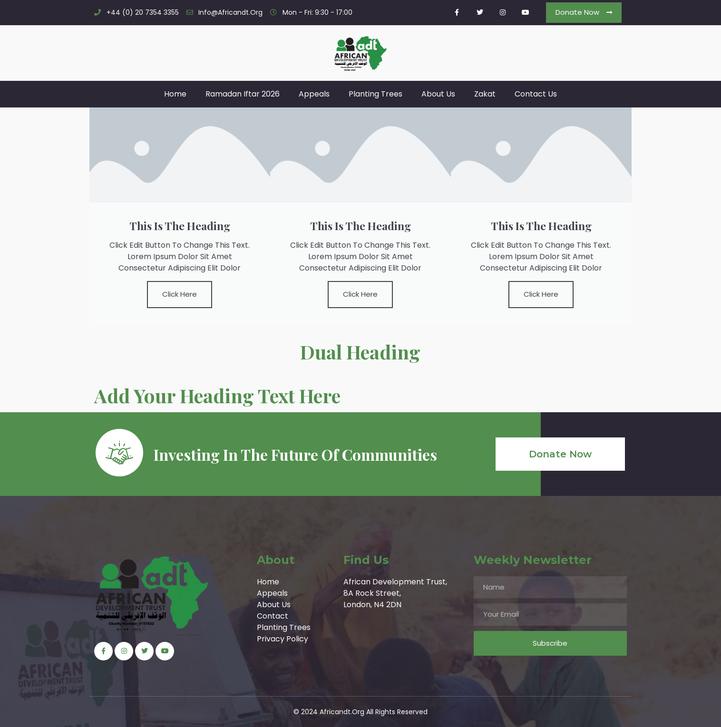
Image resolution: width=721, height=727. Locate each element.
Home (175, 93)
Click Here (179, 294)
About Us (438, 93)
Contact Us (536, 93)
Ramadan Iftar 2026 (242, 93)
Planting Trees (375, 93)
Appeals (314, 93)
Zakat (485, 93)
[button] (584, 12)
